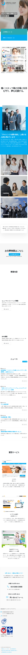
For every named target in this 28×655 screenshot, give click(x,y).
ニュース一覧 (25, 361)
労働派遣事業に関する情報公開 (6, 652)
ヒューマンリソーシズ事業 (10, 301)
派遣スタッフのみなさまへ (7, 37)
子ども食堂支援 (4, 404)
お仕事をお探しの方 (14, 254)
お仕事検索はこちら (6, 31)
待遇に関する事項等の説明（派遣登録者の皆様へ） (10, 650)
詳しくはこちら (6, 309)
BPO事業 (4, 336)
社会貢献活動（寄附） (6, 417)
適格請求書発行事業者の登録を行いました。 (11, 431)
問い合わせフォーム (16, 597)
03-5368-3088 (16, 587)
